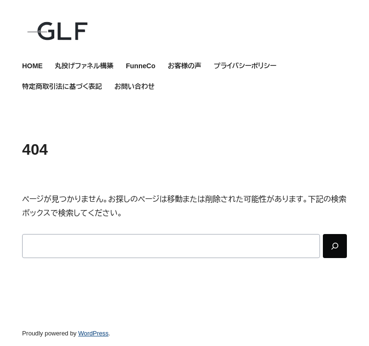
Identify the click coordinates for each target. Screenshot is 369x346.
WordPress (93, 333)
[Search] (335, 246)
